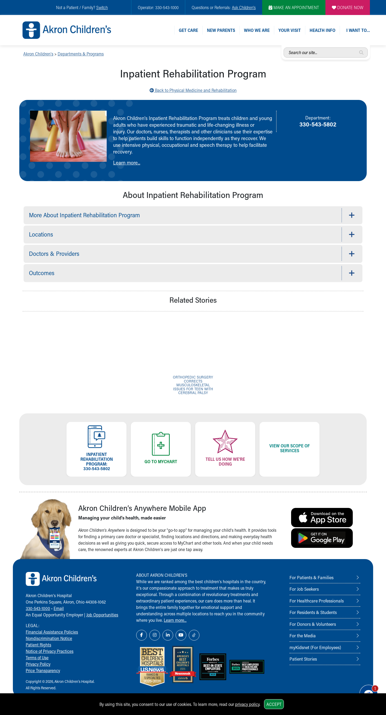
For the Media (303, 635)
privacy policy (247, 704)
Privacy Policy (38, 664)
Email (59, 608)
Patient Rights (38, 644)
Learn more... (126, 162)
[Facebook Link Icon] (141, 635)
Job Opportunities (102, 614)
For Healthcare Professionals (317, 601)
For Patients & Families (311, 577)
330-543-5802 (317, 124)
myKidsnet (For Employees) (315, 647)
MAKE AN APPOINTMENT (294, 7)
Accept (273, 704)
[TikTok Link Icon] (194, 635)
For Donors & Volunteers (313, 624)
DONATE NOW (347, 7)
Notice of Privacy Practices (49, 651)
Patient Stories (303, 659)
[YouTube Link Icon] (181, 635)
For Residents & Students (313, 612)
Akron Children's (38, 54)
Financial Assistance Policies (52, 632)
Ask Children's (244, 7)
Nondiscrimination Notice (49, 638)
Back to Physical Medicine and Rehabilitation (193, 90)
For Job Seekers (304, 589)
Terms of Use (37, 657)
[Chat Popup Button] (366, 691)
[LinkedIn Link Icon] (167, 635)
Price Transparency (43, 670)
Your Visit (290, 30)
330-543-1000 (38, 608)
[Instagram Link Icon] (154, 635)
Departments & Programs (81, 54)
